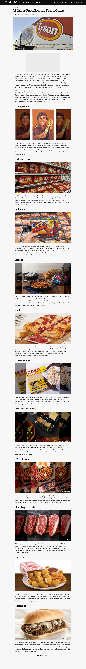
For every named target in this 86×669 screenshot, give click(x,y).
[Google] (68, 2)
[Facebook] (52, 2)
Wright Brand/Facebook (65, 491)
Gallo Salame (67, 342)
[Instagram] (65, 2)
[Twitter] (54, 2)
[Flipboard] (57, 2)
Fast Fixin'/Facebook (66, 590)
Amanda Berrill (19, 14)
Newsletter (78, 2)
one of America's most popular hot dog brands (50, 248)
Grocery (16, 7)
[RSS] (71, 2)
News (32, 2)
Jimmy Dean (67, 139)
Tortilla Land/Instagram (65, 393)
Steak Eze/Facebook (65, 638)
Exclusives (40, 2)
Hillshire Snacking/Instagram (64, 441)
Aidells (68, 292)
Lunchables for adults (32, 447)
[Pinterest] (60, 2)
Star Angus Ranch (66, 539)
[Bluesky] (63, 2)
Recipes (26, 2)
